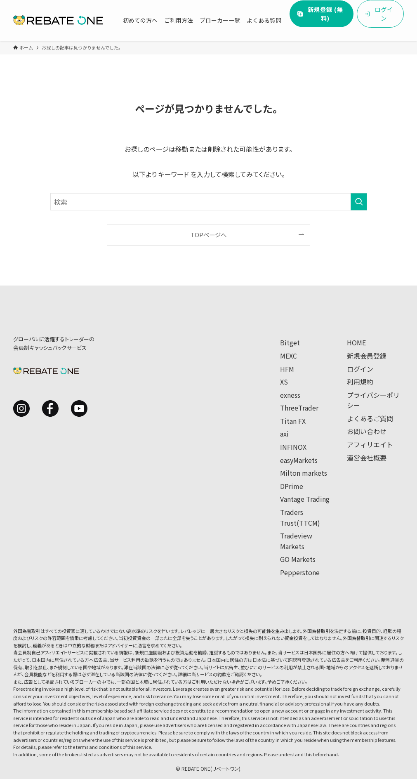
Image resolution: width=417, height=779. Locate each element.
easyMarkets (299, 460)
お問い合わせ (366, 431)
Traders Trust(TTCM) (300, 517)
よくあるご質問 (370, 418)
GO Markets (298, 559)
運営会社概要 (366, 458)
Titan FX (293, 421)
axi (284, 434)
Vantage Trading (305, 499)
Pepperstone (300, 572)
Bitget (290, 342)
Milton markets (303, 473)
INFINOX (293, 447)
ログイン (360, 369)
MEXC (288, 356)
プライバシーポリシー (373, 400)
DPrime (291, 486)
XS (284, 382)
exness (290, 395)
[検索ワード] (208, 201)
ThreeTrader (299, 408)
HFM (287, 369)
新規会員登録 (366, 356)
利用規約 (360, 382)
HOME (356, 342)
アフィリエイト (370, 444)
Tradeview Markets (296, 541)
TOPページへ (208, 234)
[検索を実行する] (359, 201)
